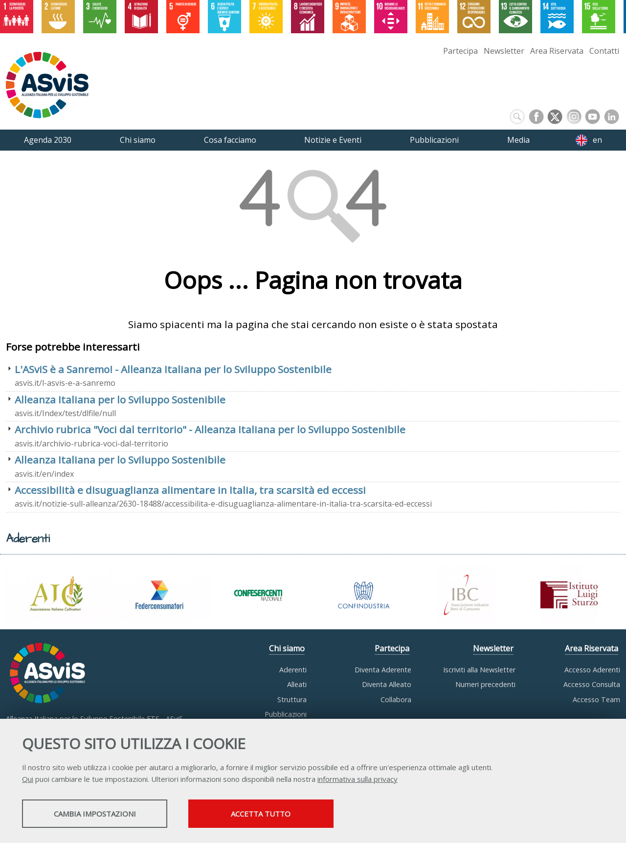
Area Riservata (556, 50)
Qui (27, 779)
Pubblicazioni (286, 714)
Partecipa (460, 50)
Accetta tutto (275, 814)
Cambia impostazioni (99, 814)
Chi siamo (287, 648)
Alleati (297, 684)
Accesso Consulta (591, 684)
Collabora (395, 699)
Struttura (292, 699)
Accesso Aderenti (592, 669)
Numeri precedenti (485, 684)
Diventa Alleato (386, 684)
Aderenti (293, 669)
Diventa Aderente (383, 669)
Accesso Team (596, 699)
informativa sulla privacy (357, 779)
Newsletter (504, 50)
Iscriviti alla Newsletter (479, 669)
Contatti (604, 50)
